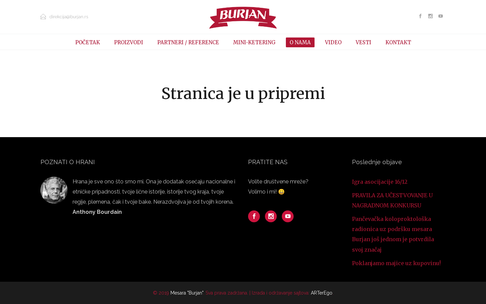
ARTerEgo (321, 293)
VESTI (363, 42)
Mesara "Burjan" (186, 293)
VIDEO (333, 42)
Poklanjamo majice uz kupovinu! (396, 263)
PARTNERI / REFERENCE (188, 42)
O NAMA (300, 42)
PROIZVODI (128, 42)
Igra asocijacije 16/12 (379, 181)
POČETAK (87, 42)
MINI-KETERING (254, 42)
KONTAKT (398, 42)
